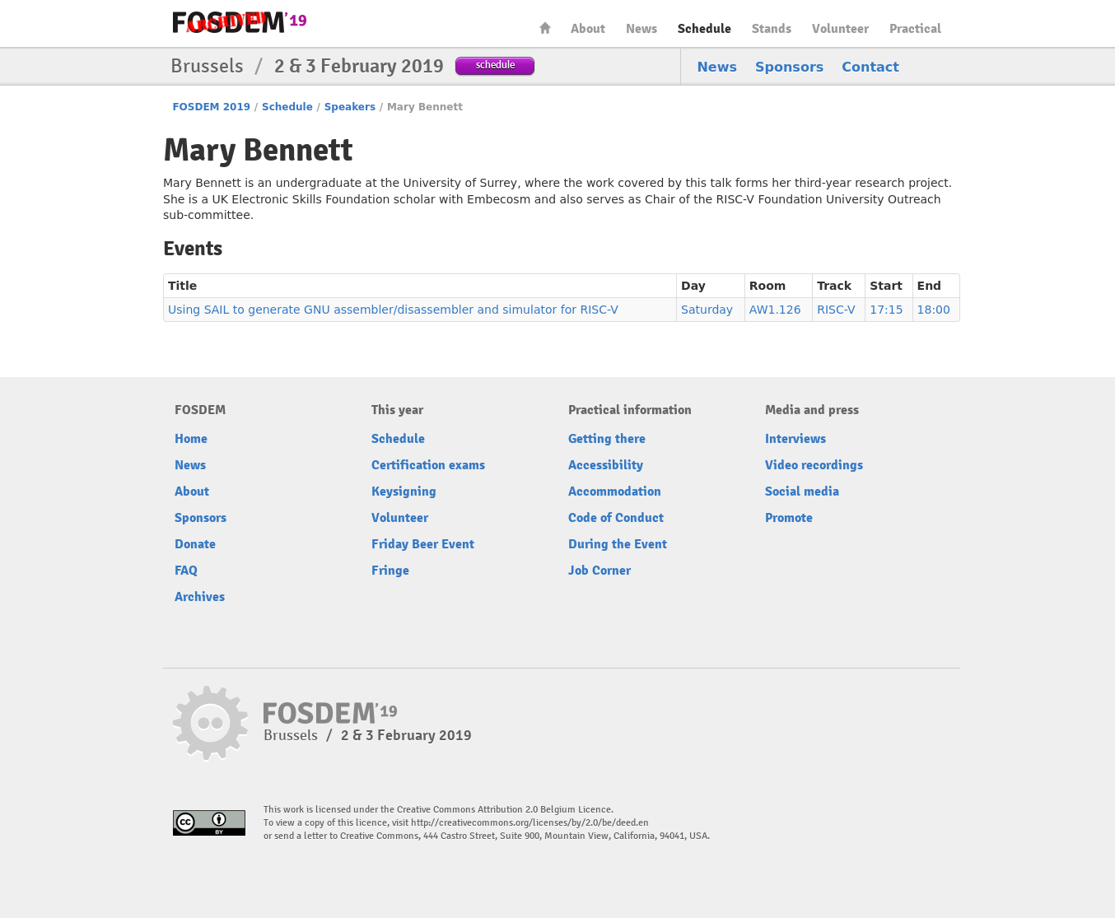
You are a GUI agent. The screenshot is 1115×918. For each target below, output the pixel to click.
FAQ (186, 570)
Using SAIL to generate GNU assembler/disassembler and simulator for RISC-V (393, 309)
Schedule (704, 29)
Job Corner (599, 570)
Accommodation (614, 491)
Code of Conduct (616, 518)
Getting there (607, 439)
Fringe (390, 570)
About (588, 29)
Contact (870, 67)
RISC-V (836, 309)
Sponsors (789, 67)
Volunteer (840, 29)
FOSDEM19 (239, 22)
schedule (495, 64)
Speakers (350, 107)
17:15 (886, 309)
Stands (771, 29)
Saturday (707, 309)
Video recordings (814, 465)
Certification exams (428, 465)
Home (545, 27)
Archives (200, 597)
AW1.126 (775, 309)
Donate (195, 544)
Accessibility (605, 465)
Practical (915, 29)
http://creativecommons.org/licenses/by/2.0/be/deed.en (530, 823)
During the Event (617, 544)
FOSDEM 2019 (211, 107)
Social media (802, 491)
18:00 (933, 309)
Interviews (795, 439)
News (641, 29)
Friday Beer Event (422, 544)
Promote (789, 518)
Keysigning (403, 491)
